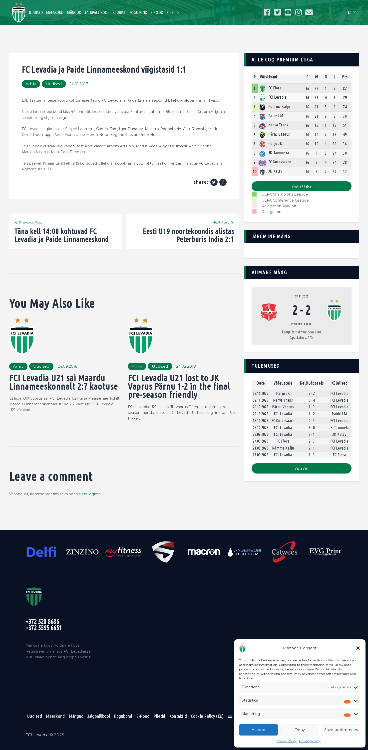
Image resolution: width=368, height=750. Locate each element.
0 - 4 (312, 400)
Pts (345, 77)
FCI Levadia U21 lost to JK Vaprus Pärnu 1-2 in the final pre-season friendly (179, 386)
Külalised (339, 383)
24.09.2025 (260, 441)
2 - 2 (312, 393)
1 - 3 (312, 407)
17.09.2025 (260, 455)
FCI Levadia (37, 735)
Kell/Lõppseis (312, 383)
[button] (358, 648)
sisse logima (90, 494)
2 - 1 (312, 448)
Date (260, 383)
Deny (300, 729)
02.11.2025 (260, 400)
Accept (259, 729)
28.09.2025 (260, 434)
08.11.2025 (301, 296)
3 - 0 (312, 427)
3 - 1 (312, 434)
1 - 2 (312, 414)
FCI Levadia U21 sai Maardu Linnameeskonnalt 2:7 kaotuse (64, 382)
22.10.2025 (260, 414)
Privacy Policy (310, 741)
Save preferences (341, 729)
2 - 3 (312, 441)
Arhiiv (31, 83)
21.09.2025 (260, 448)
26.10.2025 (260, 407)
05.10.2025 (260, 427)
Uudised (54, 83)
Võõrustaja (283, 383)
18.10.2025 (260, 420)
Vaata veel (301, 469)
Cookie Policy (287, 741)
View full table (301, 186)
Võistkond (268, 77)
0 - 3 (312, 420)
